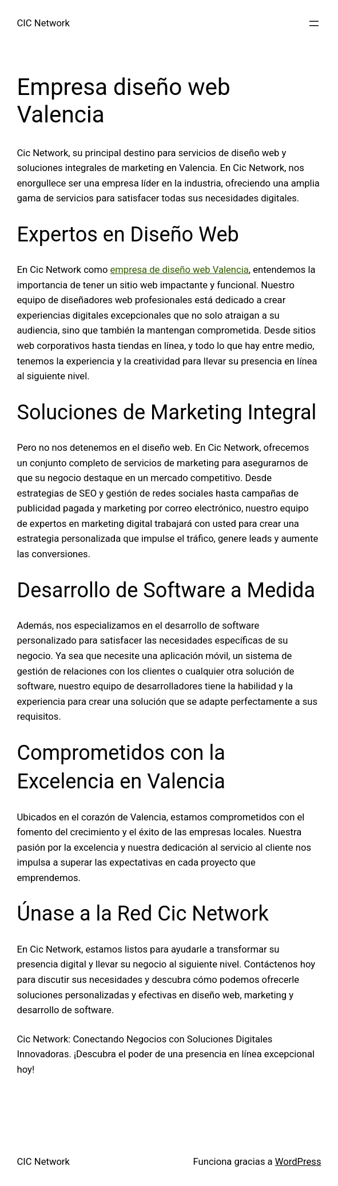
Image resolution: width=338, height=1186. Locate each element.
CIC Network (43, 23)
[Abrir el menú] (314, 23)
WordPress (298, 1161)
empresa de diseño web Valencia (179, 269)
